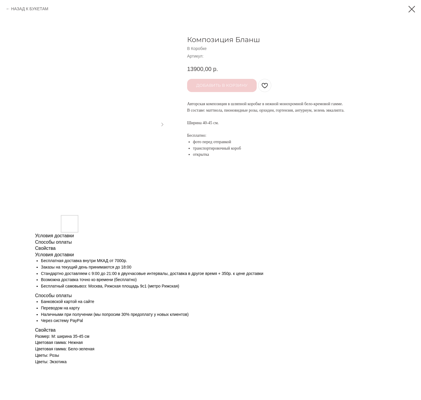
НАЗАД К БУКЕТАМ (29, 8)
